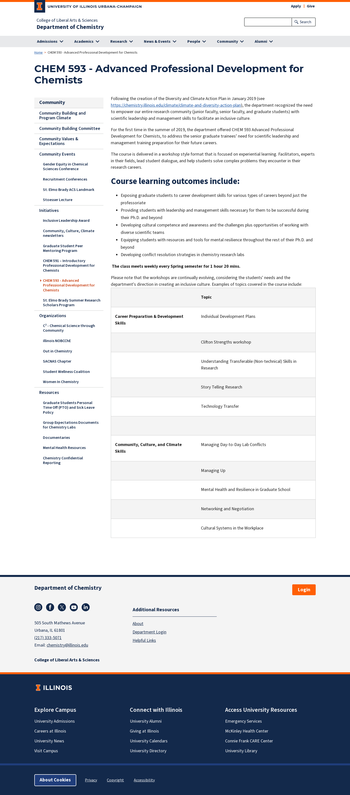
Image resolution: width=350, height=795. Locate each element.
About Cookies (55, 780)
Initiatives (49, 210)
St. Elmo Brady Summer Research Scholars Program (71, 303)
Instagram (38, 607)
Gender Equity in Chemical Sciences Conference (65, 167)
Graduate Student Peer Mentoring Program (63, 248)
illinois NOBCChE (57, 341)
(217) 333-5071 (48, 638)
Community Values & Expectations (58, 141)
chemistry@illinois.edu (67, 645)
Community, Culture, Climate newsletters (68, 233)
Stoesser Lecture (57, 200)
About (138, 624)
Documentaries (56, 437)
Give (311, 6)
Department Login (149, 632)
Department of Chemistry (70, 27)
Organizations (52, 316)
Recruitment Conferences (65, 179)
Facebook (50, 607)
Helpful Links (144, 640)
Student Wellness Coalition (66, 371)
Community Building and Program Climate (62, 115)
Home (38, 52)
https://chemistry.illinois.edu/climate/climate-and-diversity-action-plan (176, 105)
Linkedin (85, 607)
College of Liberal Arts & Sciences (67, 20)
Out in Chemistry (57, 351)
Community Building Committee (69, 128)
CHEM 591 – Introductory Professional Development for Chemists (69, 265)
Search (305, 22)
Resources (49, 392)
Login (304, 589)
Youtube (73, 607)
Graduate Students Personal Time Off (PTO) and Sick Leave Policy (69, 407)
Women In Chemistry (61, 382)
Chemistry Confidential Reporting (63, 460)
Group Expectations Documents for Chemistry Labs (70, 425)
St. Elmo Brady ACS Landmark (68, 189)
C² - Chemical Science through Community (69, 328)
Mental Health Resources (64, 447)
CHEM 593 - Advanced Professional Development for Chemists (69, 285)
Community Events (57, 154)
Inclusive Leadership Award (66, 220)
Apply (296, 6)
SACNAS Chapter (57, 361)
